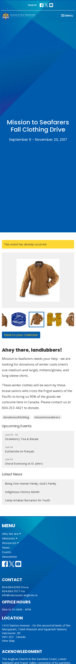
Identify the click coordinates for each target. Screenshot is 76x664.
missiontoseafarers (47, 417)
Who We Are (11, 534)
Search (32, 5)
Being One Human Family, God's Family (30, 483)
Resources (10, 543)
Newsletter (9, 556)
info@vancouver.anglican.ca (19, 595)
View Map (8, 640)
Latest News (12, 474)
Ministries (9, 538)
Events (6, 552)
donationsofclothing (16, 417)
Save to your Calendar (21, 335)
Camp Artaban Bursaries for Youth (27, 500)
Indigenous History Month (22, 492)
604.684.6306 (11, 587)
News (6, 547)
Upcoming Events (17, 426)
